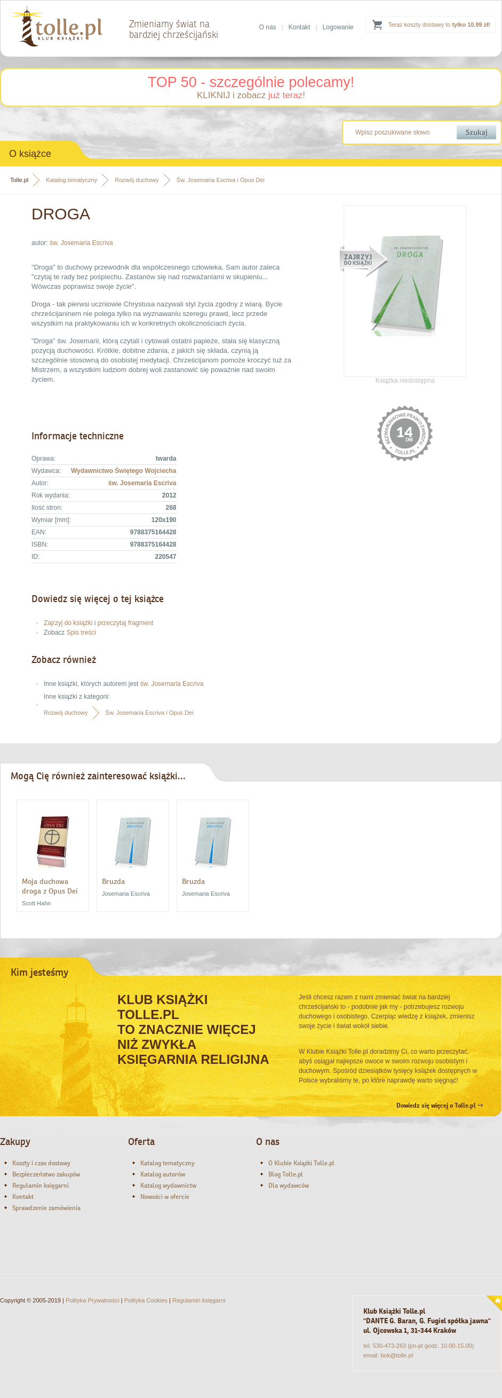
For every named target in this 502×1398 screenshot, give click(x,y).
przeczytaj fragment (126, 623)
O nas (267, 27)
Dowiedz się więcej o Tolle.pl (439, 1105)
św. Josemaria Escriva (81, 243)
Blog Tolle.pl (285, 1174)
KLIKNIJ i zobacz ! (251, 95)
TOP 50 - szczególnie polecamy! (251, 82)
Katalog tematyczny (71, 180)
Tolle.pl (19, 180)
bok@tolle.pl (396, 1355)
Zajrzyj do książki (68, 623)
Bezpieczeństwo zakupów (46, 1174)
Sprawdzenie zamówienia (46, 1208)
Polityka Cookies (146, 1300)
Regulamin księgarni (40, 1185)
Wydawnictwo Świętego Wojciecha (124, 471)
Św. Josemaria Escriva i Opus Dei (221, 180)
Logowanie (338, 27)
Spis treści (81, 632)
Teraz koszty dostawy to (439, 24)
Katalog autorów (162, 1174)
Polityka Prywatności (92, 1300)
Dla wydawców (288, 1185)
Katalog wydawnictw (168, 1185)
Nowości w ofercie (164, 1197)
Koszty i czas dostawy (41, 1163)
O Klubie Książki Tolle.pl (301, 1163)
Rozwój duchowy (137, 180)
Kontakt (299, 27)
